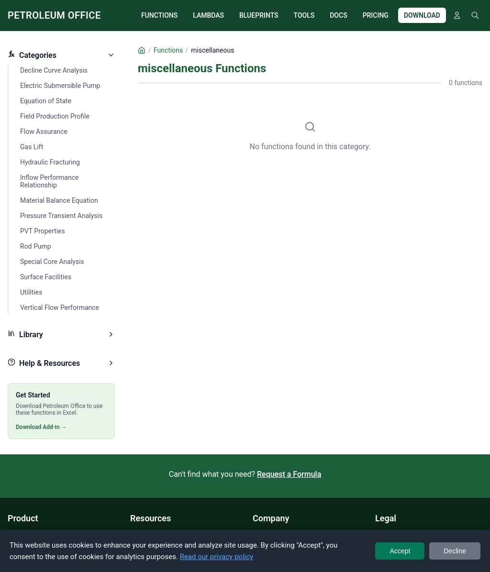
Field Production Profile (54, 116)
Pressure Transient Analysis (61, 216)
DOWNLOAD (422, 15)
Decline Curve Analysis (54, 70)
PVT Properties (42, 231)
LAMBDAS (208, 15)
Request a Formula (289, 474)
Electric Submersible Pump (60, 85)
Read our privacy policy (217, 556)
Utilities (31, 292)
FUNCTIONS (159, 15)
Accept (400, 551)
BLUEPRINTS (258, 15)
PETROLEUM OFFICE (54, 15)
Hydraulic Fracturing (50, 162)
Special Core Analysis (52, 261)
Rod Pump (35, 246)
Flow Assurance (43, 131)
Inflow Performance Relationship (49, 181)
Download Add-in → (41, 427)
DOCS (338, 15)
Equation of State (45, 101)
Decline (455, 551)
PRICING (376, 15)
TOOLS (304, 15)
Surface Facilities (45, 277)
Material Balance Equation (59, 200)
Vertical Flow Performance (59, 307)
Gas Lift (31, 147)
